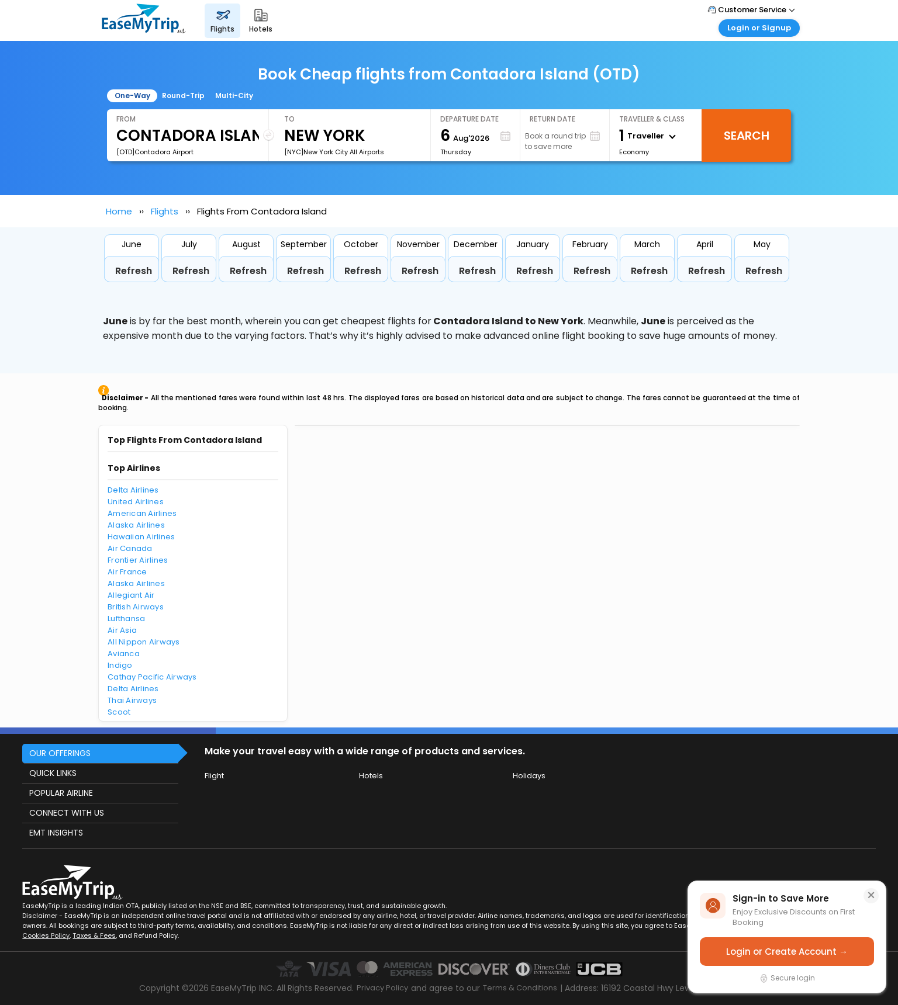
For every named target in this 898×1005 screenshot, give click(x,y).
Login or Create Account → (787, 951)
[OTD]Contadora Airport (155, 152)
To (289, 119)
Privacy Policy (382, 987)
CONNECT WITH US (66, 813)
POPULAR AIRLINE (61, 793)
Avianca (124, 653)
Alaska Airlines (136, 525)
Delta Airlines (133, 489)
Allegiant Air (131, 595)
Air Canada (130, 548)
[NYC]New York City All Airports (334, 152)
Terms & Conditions (520, 987)
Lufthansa (126, 618)
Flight (214, 775)
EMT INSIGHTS (56, 832)
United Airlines (136, 501)
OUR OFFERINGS (60, 753)
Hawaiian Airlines (141, 536)
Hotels (371, 775)
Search (746, 135)
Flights (164, 211)
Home (119, 211)
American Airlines (142, 513)
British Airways (136, 606)
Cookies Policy (46, 935)
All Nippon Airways (144, 641)
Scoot (119, 712)
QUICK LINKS (53, 773)
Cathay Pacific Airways (152, 676)
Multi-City (234, 95)
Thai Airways (132, 700)
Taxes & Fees (94, 935)
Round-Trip (183, 95)
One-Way (132, 95)
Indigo (120, 665)
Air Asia (122, 630)
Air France (127, 571)
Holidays (529, 775)
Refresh (133, 271)
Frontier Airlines (138, 560)
